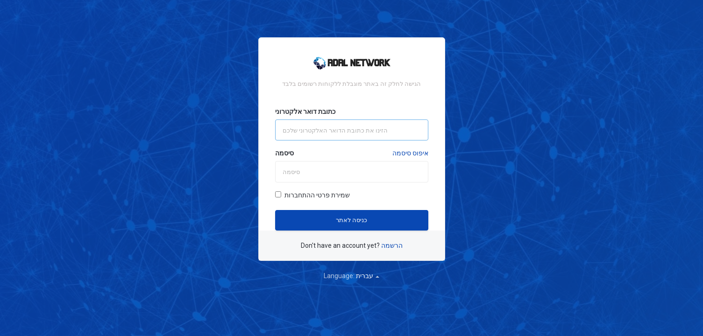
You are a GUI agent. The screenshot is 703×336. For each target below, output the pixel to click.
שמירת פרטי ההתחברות (312, 195)
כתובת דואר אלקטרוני (305, 111)
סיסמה (284, 153)
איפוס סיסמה (410, 153)
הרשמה (392, 245)
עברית (367, 276)
